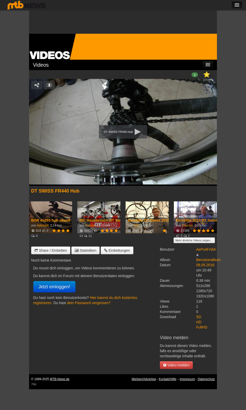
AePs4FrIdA (206, 249)
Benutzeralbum (208, 260)
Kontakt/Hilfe (167, 379)
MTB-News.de (59, 379)
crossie (90, 225)
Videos (41, 65)
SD (198, 317)
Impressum (187, 379)
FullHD (201, 327)
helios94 (42, 225)
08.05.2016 (205, 265)
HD (198, 322)
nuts (136, 225)
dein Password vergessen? (89, 303)
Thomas (187, 225)
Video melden (176, 365)
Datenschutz (206, 379)
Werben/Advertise (144, 379)
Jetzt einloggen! (54, 286)
